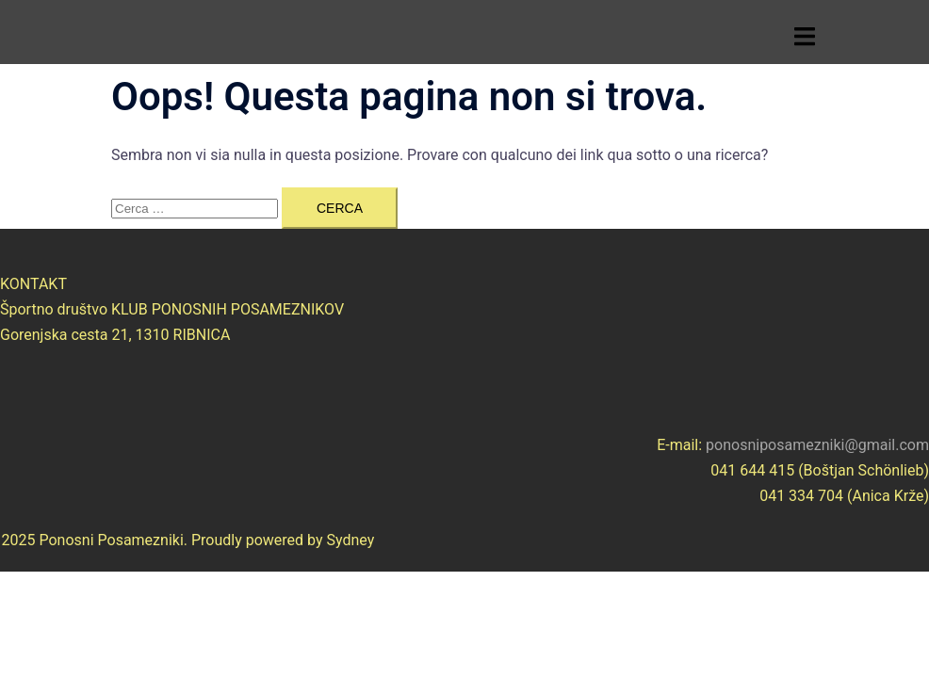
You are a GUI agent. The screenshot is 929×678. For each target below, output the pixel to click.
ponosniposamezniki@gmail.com (817, 445)
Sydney (351, 540)
